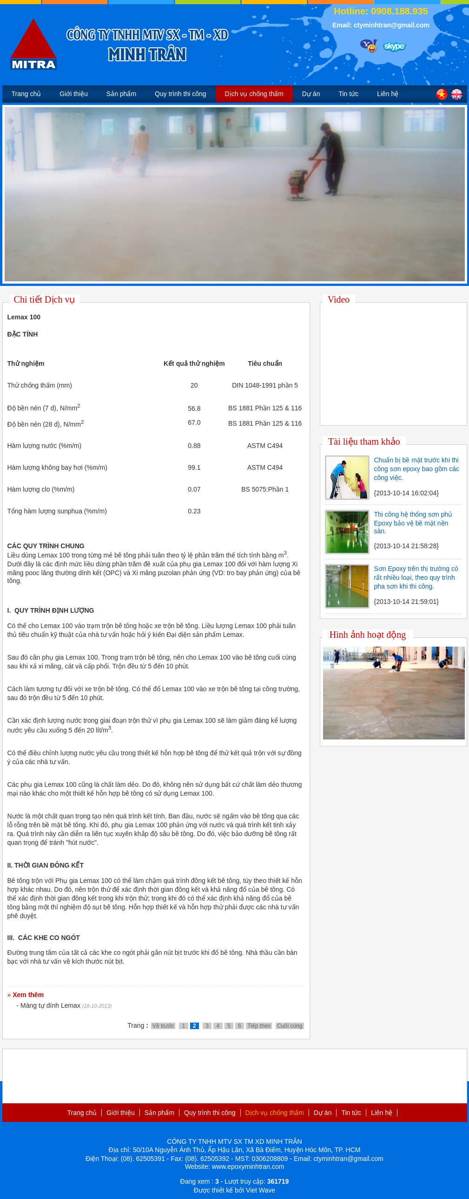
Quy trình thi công (180, 93)
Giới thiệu (73, 93)
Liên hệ (387, 93)
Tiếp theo (259, 1026)
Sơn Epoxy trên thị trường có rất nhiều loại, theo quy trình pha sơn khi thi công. (416, 577)
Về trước (163, 1026)
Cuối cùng (289, 1026)
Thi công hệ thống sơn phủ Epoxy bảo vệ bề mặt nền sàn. (413, 523)
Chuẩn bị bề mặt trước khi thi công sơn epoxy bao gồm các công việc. (417, 468)
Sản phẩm (121, 93)
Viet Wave (260, 1190)
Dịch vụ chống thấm (254, 93)
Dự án (311, 93)
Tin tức (348, 93)
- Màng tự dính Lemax (48, 1005)
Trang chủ (26, 93)
